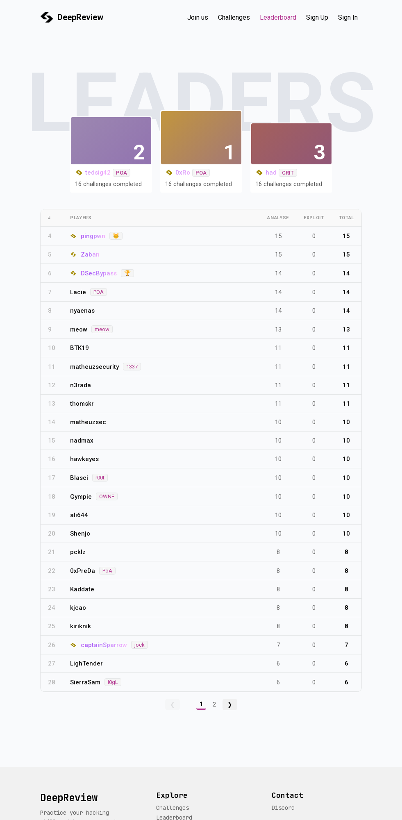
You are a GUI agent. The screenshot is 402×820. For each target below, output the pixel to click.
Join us (197, 17)
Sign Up (317, 17)
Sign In (348, 17)
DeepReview (80, 17)
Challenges (234, 17)
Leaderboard (278, 17)
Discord (283, 807)
